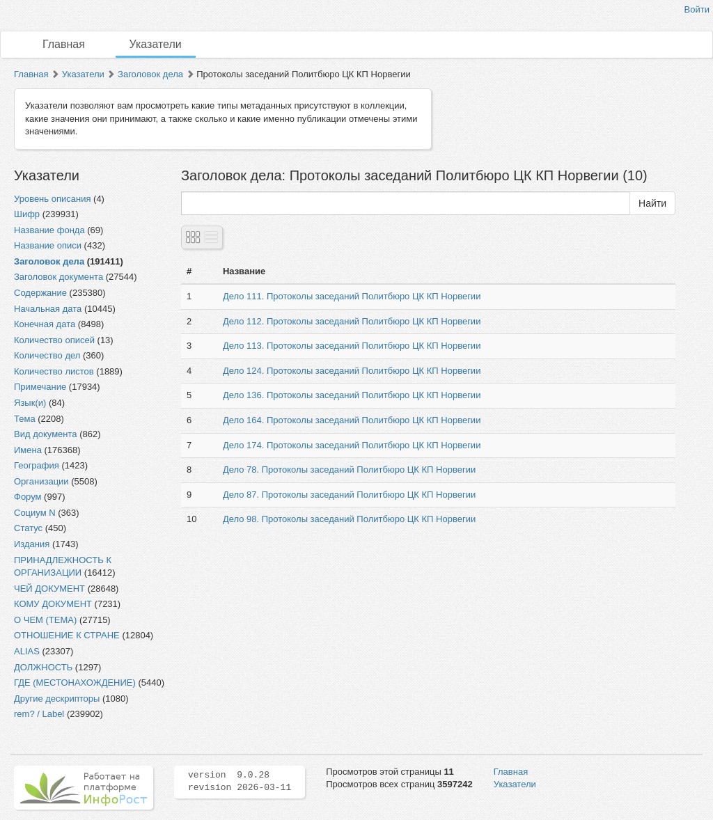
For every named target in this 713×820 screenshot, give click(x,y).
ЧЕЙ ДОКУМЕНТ (49, 588)
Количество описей (54, 340)
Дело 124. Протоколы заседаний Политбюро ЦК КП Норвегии (352, 370)
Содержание (40, 292)
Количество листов (54, 371)
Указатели (156, 44)
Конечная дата (44, 324)
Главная (63, 44)
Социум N (35, 512)
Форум (28, 496)
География (36, 465)
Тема (25, 418)
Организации (41, 481)
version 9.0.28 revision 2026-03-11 (239, 782)
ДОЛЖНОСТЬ (43, 667)
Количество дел (47, 355)
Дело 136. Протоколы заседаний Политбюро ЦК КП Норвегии (352, 395)
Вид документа (45, 434)
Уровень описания (52, 199)
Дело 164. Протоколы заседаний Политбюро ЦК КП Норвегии (352, 420)
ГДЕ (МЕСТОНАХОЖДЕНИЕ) (75, 682)
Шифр (27, 214)
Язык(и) (30, 402)
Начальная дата (47, 308)
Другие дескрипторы (57, 698)
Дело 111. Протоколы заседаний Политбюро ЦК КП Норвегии (352, 296)
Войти (697, 9)
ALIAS (27, 651)
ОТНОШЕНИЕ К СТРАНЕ (67, 635)
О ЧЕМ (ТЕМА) (45, 620)
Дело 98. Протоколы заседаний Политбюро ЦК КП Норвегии (349, 519)
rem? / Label (39, 714)
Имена (28, 450)
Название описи (47, 245)
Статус (28, 528)
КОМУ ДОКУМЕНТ (53, 604)
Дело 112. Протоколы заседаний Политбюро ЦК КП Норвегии (352, 321)
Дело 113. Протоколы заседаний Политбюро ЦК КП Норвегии (352, 345)
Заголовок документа (58, 276)
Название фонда (49, 230)
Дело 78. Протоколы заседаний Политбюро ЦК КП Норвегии (349, 469)
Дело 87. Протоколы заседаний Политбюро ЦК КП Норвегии (349, 494)
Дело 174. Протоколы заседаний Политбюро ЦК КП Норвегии (352, 445)
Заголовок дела (150, 74)
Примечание (40, 386)
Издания (31, 544)
